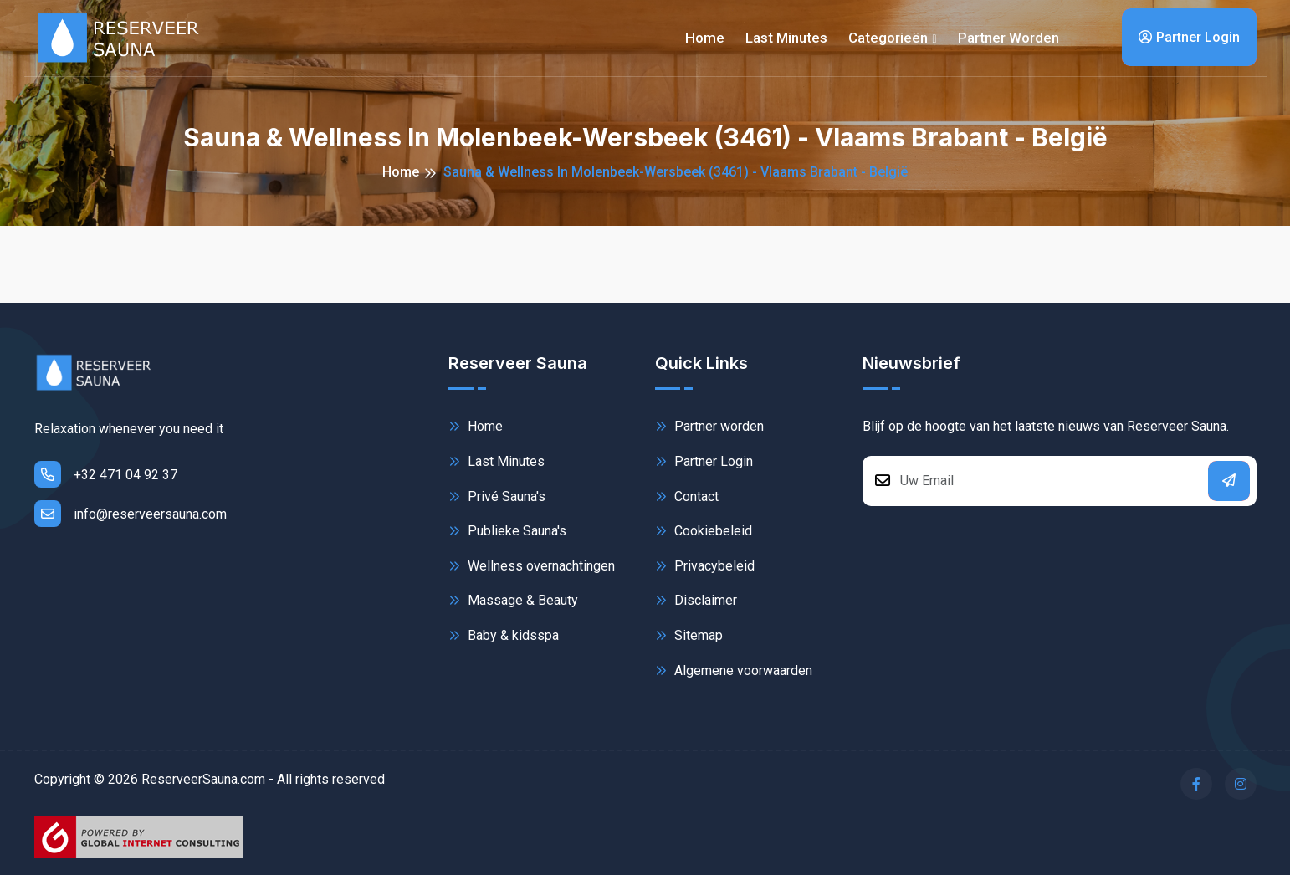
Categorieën (888, 37)
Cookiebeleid (703, 530)
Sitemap (689, 635)
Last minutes (786, 37)
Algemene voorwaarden (733, 670)
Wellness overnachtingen (531, 565)
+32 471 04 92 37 (105, 474)
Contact (687, 496)
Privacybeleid (705, 565)
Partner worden (1008, 37)
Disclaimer (696, 600)
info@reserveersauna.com (130, 513)
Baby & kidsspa (503, 635)
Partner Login (1189, 37)
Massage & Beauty (513, 600)
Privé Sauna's (496, 496)
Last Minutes (496, 461)
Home (704, 37)
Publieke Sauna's (507, 530)
